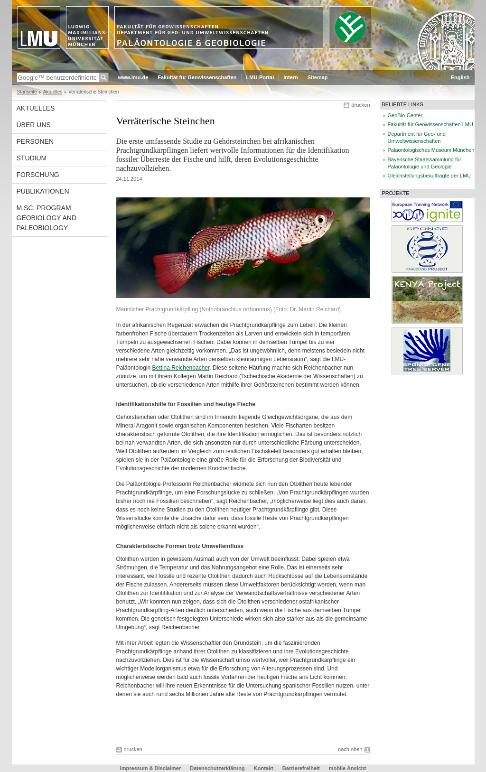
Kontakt (263, 768)
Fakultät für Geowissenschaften (197, 77)
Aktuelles (53, 91)
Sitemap (318, 77)
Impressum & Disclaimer (150, 768)
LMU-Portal (260, 77)
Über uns (34, 125)
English (460, 77)
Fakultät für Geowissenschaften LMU (430, 124)
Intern (290, 77)
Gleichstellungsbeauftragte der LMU (429, 175)
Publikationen (43, 191)
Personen (35, 141)
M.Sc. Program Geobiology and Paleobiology (47, 218)
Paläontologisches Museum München (431, 150)
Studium (32, 158)
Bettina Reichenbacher (181, 367)
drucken (360, 105)
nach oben (350, 749)
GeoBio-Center (405, 115)
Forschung (38, 174)
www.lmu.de (133, 77)
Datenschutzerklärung (217, 768)
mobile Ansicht (347, 768)
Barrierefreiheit (301, 768)
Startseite (27, 91)
